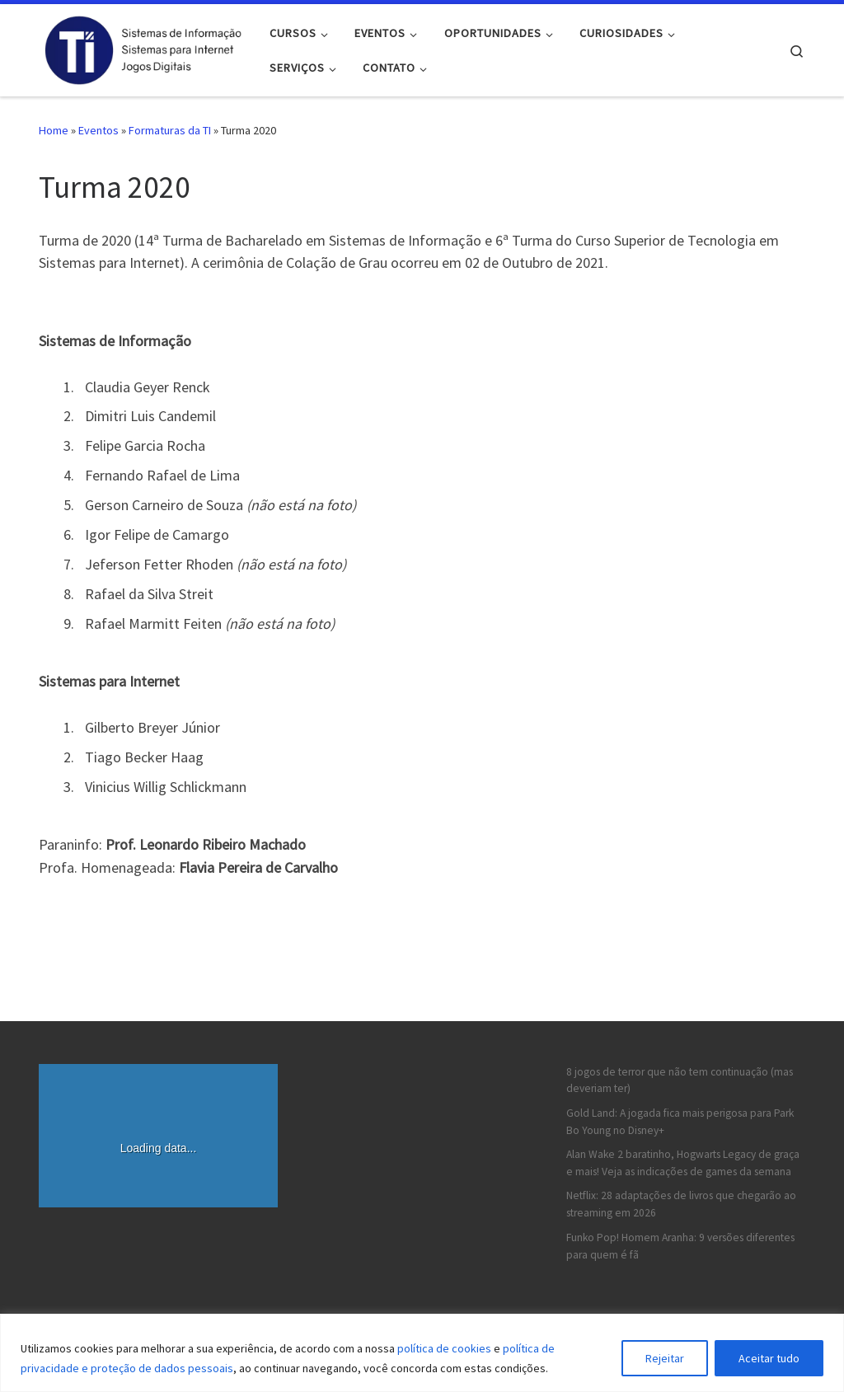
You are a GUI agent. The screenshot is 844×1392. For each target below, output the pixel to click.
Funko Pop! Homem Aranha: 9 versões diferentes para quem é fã (680, 1246)
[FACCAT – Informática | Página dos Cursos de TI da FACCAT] (142, 47)
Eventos (98, 130)
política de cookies (444, 1348)
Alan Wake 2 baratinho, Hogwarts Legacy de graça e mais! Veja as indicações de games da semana (682, 1163)
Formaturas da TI (170, 130)
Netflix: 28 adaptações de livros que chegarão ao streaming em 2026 (681, 1204)
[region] (422, 1353)
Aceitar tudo (768, 1358)
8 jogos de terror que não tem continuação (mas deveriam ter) (679, 1080)
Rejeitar (664, 1358)
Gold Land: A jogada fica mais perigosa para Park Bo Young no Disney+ (680, 1121)
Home (53, 130)
